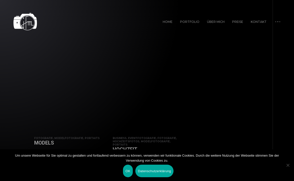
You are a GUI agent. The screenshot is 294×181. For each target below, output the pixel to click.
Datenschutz (269, 172)
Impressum (244, 172)
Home (168, 22)
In (27, 172)
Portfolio (189, 22)
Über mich (216, 22)
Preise (237, 22)
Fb (14, 172)
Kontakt (259, 22)
